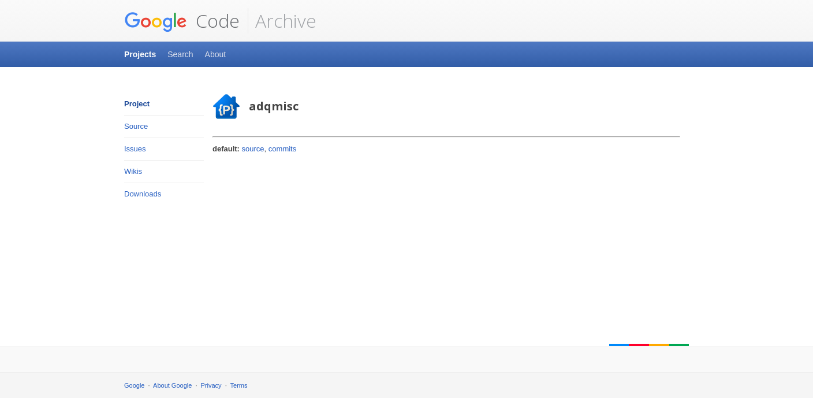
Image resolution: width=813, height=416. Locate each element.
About (215, 54)
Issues (135, 148)
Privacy (211, 385)
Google (134, 385)
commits (282, 148)
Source (136, 126)
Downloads (142, 194)
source (253, 148)
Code (182, 21)
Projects (140, 54)
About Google (172, 385)
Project (137, 103)
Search (180, 54)
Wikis (133, 171)
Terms (239, 385)
